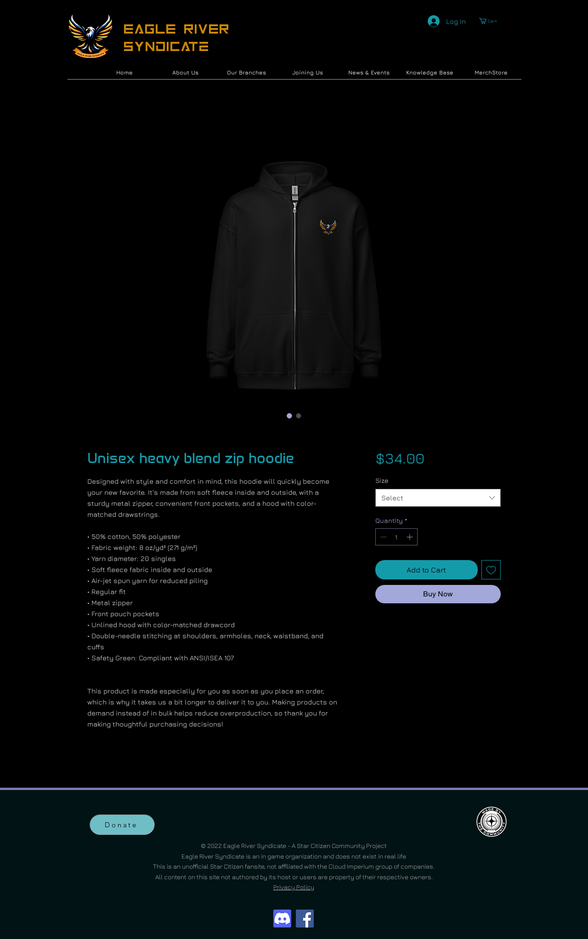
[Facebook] (305, 919)
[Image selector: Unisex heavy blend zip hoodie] (289, 415)
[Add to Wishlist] (491, 569)
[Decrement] (382, 537)
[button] (491, 21)
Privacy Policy (293, 887)
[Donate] (122, 824)
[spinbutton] (396, 537)
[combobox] (438, 498)
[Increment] (410, 537)
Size (382, 480)
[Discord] (282, 919)
